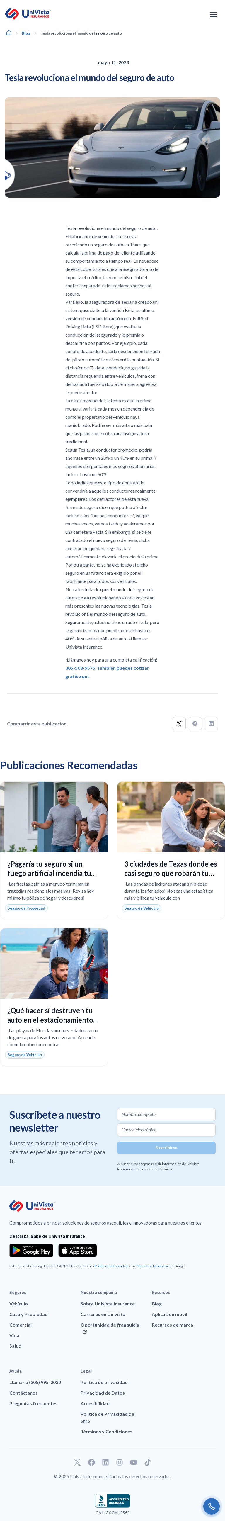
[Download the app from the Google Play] (31, 1250)
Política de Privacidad (111, 1266)
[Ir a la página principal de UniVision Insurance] (28, 14)
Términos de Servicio (152, 1266)
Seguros (17, 1292)
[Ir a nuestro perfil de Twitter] (77, 1462)
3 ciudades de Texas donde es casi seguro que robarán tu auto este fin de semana (170, 873)
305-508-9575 (80, 668)
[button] (179, 723)
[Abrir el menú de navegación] (213, 15)
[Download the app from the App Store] (77, 1250)
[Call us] (211, 1506)
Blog (26, 33)
